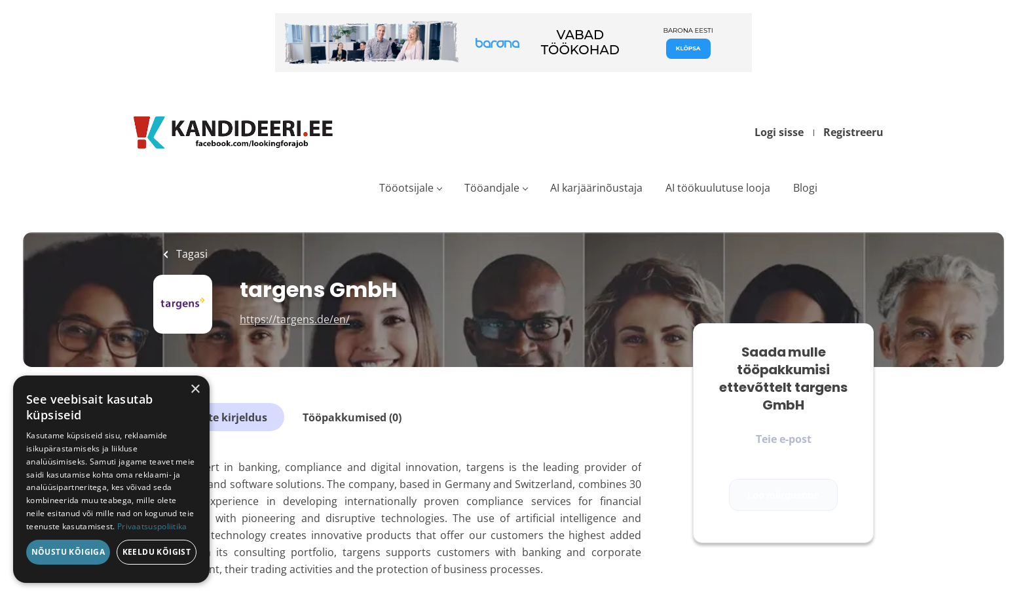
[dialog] (111, 479)
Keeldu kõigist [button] (156, 551)
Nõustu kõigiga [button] (68, 551)
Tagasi (191, 254)
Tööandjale (491, 187)
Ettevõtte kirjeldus (218, 417)
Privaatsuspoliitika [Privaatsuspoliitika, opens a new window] (152, 526)
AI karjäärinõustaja (596, 187)
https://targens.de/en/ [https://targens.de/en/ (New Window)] (295, 319)
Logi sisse (779, 132)
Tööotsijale (406, 187)
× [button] (195, 389)
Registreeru (853, 132)
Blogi (805, 187)
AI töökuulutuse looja (717, 187)
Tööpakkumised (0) (352, 417)
